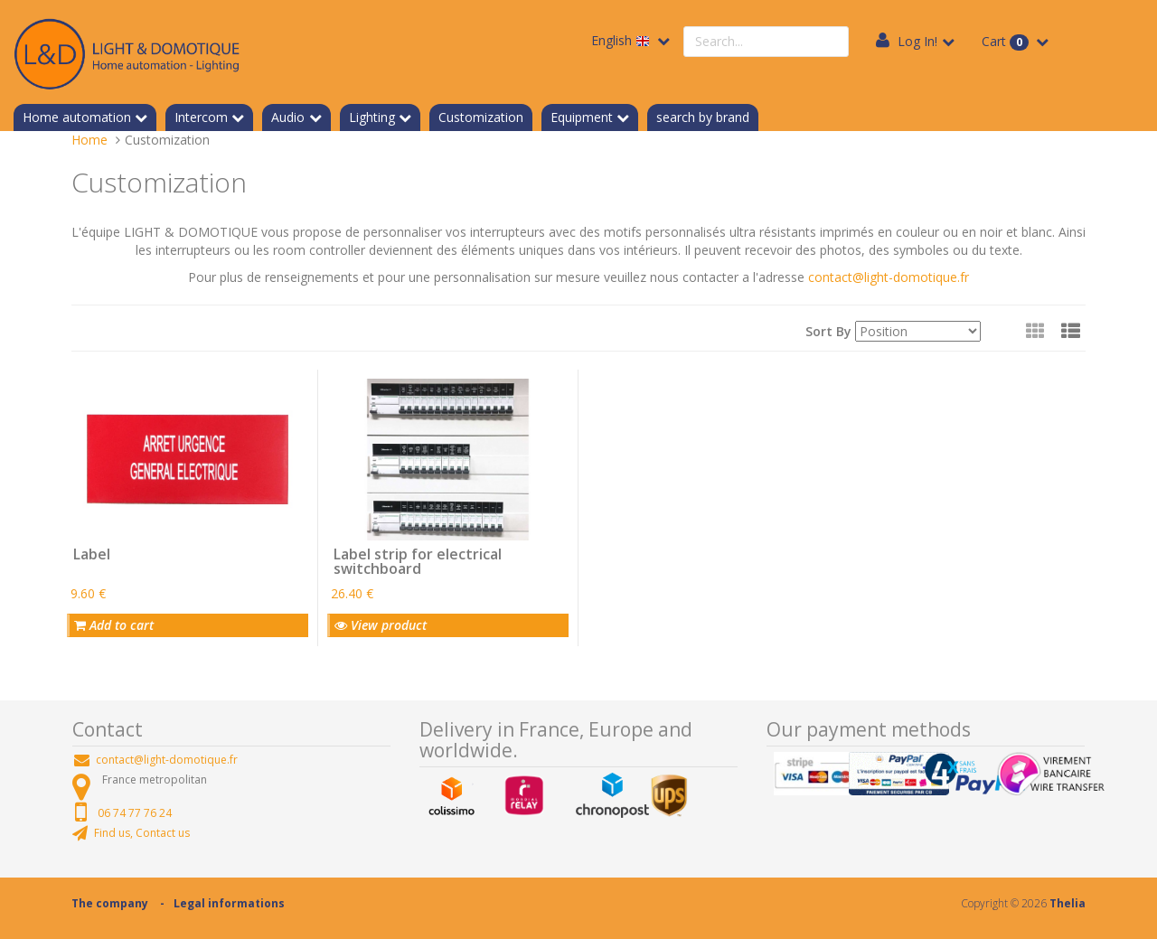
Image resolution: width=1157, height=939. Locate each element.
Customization (480, 117)
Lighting (372, 117)
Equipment (581, 117)
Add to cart (114, 625)
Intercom (201, 117)
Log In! (917, 41)
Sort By (828, 331)
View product (380, 625)
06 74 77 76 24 (135, 813)
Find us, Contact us (142, 832)
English (622, 40)
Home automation (77, 117)
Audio (288, 117)
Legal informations (229, 903)
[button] (1071, 330)
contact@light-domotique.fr (888, 277)
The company (109, 903)
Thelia (1067, 903)
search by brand (702, 117)
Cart (1007, 42)
